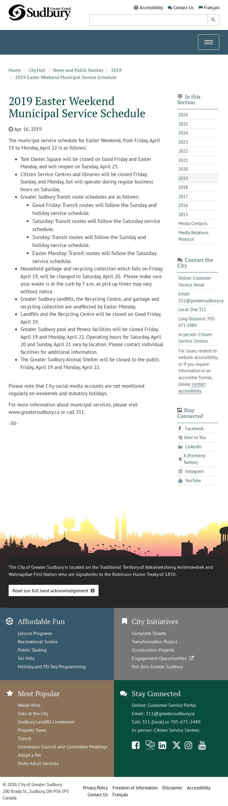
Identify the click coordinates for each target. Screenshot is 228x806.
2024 (183, 133)
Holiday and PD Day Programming (52, 666)
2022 (183, 151)
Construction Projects (153, 650)
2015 (183, 214)
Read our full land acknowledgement (50, 590)
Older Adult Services (38, 763)
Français (211, 7)
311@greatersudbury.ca (170, 713)
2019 (116, 70)
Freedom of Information (135, 788)
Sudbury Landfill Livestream (46, 722)
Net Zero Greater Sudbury (157, 666)
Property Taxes (32, 730)
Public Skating (32, 650)
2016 (183, 205)
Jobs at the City (33, 713)
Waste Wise (29, 705)
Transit (24, 738)
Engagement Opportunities (163, 658)
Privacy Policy (95, 788)
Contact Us (183, 7)
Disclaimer (172, 788)
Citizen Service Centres (177, 730)
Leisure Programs (35, 633)
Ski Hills (26, 658)
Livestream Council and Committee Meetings (63, 747)
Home (15, 70)
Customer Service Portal (172, 705)
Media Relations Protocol (193, 236)
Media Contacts (192, 223)
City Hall (36, 70)
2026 (183, 115)
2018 (183, 187)
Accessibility (151, 7)
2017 (183, 196)
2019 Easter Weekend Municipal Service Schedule (65, 77)
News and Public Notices (78, 70)
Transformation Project (154, 642)
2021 (183, 160)
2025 (183, 124)
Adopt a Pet (29, 755)
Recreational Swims (38, 642)
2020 (183, 169)
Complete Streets (149, 633)
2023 (183, 142)
